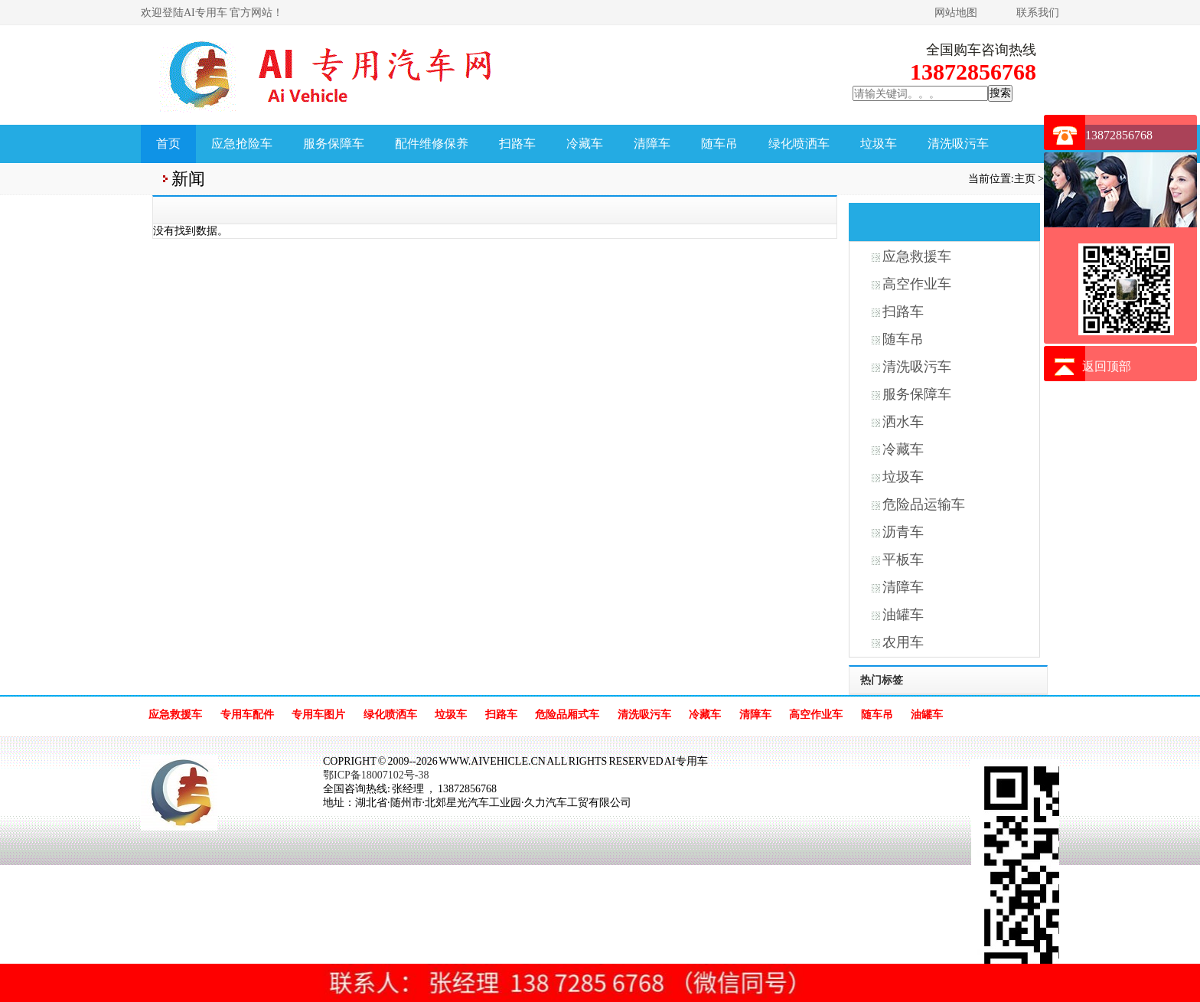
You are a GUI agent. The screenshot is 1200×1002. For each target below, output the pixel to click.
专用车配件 (247, 714)
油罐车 (903, 614)
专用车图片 (318, 714)
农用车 (903, 642)
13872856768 (1119, 135)
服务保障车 (333, 143)
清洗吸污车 (958, 143)
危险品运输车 (923, 504)
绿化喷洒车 (799, 143)
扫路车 (517, 143)
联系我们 (1037, 12)
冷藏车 (584, 143)
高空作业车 (916, 284)
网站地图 (955, 12)
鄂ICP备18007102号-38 (376, 775)
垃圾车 (878, 143)
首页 (168, 143)
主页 (1024, 178)
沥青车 (903, 532)
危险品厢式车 (567, 714)
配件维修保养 (431, 143)
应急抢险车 (241, 143)
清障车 (652, 143)
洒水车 (903, 421)
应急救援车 (916, 256)
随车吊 (719, 143)
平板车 (903, 559)
